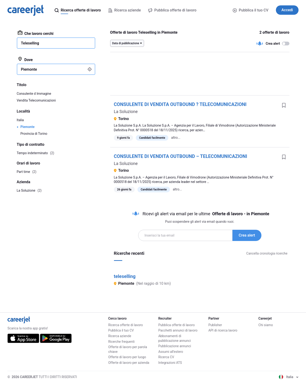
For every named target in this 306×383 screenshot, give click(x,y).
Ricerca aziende (119, 336)
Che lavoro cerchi (35, 33)
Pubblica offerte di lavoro (176, 325)
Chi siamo (265, 325)
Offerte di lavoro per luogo (127, 357)
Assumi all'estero (170, 352)
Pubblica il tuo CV (250, 10)
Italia (20, 120)
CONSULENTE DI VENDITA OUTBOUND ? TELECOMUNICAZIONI (180, 104)
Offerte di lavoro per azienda (128, 363)
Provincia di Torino (34, 133)
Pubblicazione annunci (174, 346)
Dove (25, 59)
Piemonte (28, 127)
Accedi (287, 10)
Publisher (215, 325)
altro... (175, 137)
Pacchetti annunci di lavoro (177, 330)
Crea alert (247, 235)
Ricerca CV (166, 357)
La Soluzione (126, 111)
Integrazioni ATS (170, 363)
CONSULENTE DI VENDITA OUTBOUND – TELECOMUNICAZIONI (180, 156)
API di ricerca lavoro (222, 330)
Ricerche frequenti (121, 341)
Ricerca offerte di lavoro (125, 325)
